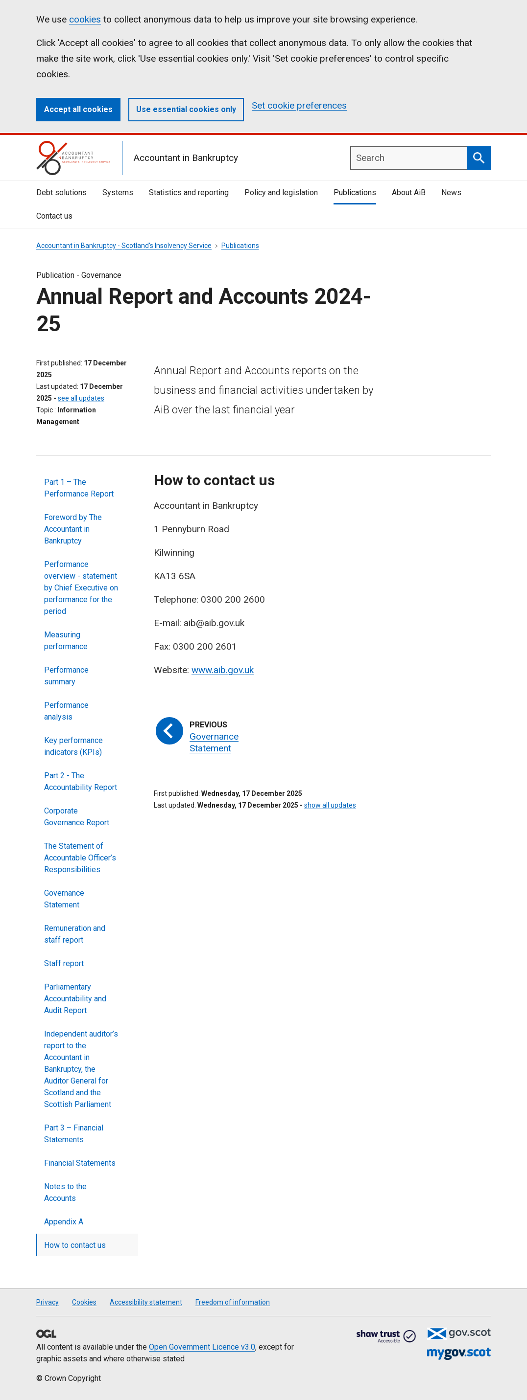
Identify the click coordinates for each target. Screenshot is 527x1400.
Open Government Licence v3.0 (202, 1347)
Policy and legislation (281, 192)
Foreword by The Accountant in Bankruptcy (73, 529)
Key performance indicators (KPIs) (73, 746)
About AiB (409, 192)
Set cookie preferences (299, 105)
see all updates (81, 398)
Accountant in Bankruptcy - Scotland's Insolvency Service (124, 245)
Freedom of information (232, 1302)
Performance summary (66, 675)
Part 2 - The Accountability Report (80, 781)
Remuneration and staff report (74, 934)
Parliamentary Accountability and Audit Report (75, 998)
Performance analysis (66, 711)
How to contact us (75, 1245)
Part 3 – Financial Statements (73, 1133)
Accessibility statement (146, 1302)
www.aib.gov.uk (223, 670)
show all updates (330, 805)
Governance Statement (64, 898)
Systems (117, 192)
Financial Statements (80, 1163)
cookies (85, 19)
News (451, 192)
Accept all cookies (78, 109)
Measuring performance (66, 640)
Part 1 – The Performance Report (79, 487)
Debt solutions (61, 192)
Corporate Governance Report (76, 816)
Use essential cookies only (186, 109)
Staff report (64, 963)
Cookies (84, 1302)
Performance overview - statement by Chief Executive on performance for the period (81, 588)
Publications (355, 192)
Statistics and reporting (189, 192)
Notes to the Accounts (65, 1192)
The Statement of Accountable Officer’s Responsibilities (80, 857)
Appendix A (63, 1221)
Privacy (47, 1302)
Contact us (54, 216)
